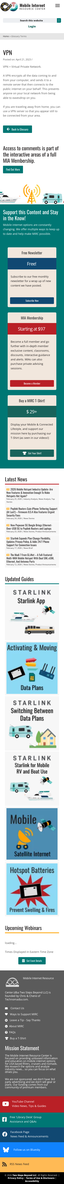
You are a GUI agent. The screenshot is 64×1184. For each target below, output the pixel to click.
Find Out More (13, 169)
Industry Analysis (31, 499)
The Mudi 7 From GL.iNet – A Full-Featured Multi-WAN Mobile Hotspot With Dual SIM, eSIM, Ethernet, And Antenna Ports (30, 558)
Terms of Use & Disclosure (40, 1178)
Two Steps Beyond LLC (24, 1175)
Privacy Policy (16, 1178)
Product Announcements (45, 531)
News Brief (28, 548)
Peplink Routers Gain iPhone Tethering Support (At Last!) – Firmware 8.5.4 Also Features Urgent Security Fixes (31, 512)
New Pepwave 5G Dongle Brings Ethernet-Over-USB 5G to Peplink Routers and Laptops (29, 526)
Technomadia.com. (17, 999)
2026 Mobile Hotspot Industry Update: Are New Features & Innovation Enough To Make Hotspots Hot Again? (29, 492)
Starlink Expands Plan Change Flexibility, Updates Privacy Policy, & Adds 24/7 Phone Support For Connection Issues (28, 541)
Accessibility (32, 1181)
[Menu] (57, 5)
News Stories (29, 518)
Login (32, 26)
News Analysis (45, 499)
